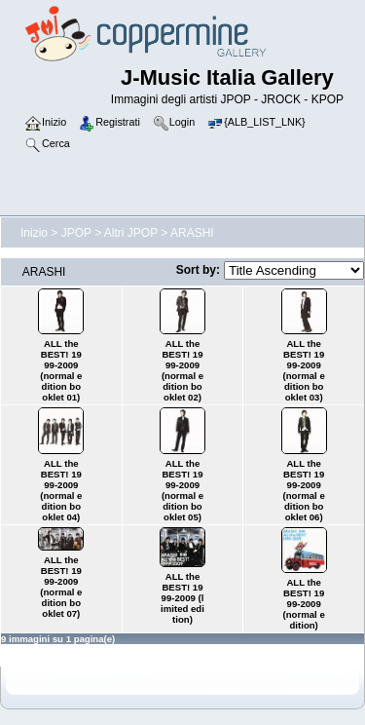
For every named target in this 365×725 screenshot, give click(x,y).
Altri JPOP (131, 233)
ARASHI (192, 233)
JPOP (76, 233)
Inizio (34, 233)
